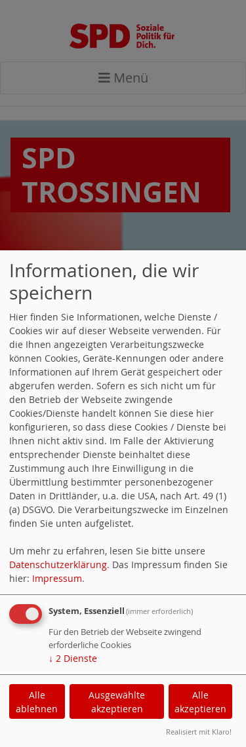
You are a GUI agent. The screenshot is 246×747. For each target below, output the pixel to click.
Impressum (57, 578)
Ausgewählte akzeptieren (117, 702)
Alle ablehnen (37, 702)
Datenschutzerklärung (58, 564)
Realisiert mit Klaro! (199, 732)
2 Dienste (73, 658)
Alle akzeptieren (200, 702)
